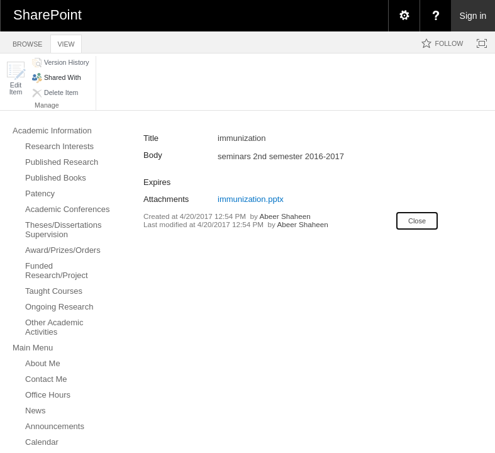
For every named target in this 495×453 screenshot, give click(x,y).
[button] (16, 78)
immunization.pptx (251, 199)
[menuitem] (404, 15)
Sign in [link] (473, 16)
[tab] (27, 41)
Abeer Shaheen (285, 216)
